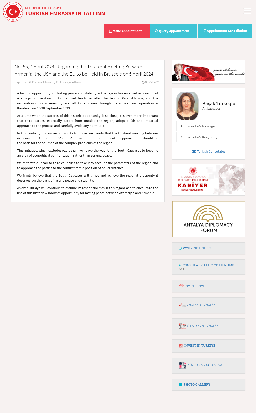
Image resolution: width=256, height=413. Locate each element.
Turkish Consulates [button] (208, 151)
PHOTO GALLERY (194, 384)
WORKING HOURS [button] (195, 248)
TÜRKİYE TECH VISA (204, 364)
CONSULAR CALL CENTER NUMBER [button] (209, 267)
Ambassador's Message (197, 126)
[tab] (208, 248)
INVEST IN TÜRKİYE (197, 345)
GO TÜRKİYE (195, 286)
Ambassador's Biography (198, 137)
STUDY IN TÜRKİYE (203, 325)
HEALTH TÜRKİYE (202, 304)
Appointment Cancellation (225, 30)
